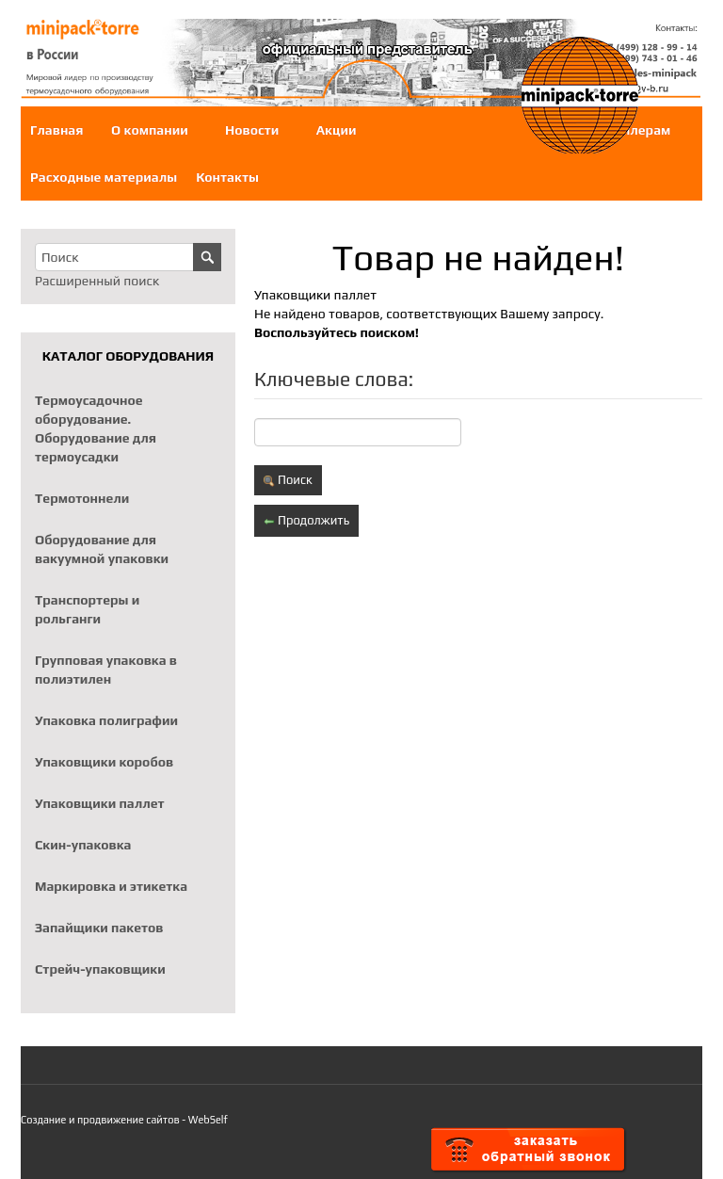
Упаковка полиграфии (106, 720)
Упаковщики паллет (100, 803)
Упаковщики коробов (104, 761)
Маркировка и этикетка (111, 886)
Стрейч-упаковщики (100, 969)
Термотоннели (82, 498)
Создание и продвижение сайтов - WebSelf (124, 1119)
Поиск (288, 480)
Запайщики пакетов (99, 927)
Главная (56, 129)
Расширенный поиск (97, 280)
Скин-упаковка (83, 844)
